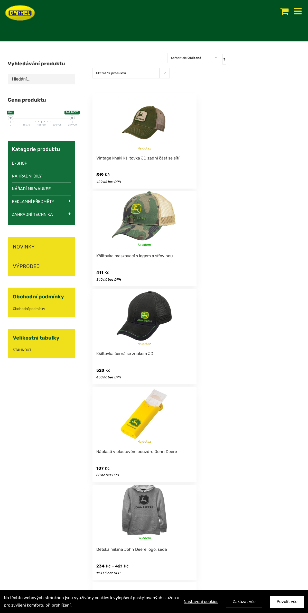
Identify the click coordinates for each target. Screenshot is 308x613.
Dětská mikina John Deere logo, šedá (131, 549)
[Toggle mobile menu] (298, 10)
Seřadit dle (186, 58)
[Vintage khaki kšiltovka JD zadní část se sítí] (144, 121)
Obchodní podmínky (29, 309)
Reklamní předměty (33, 201)
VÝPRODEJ (26, 266)
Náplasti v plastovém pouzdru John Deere (136, 451)
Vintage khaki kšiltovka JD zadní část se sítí (137, 158)
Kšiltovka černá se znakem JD (124, 353)
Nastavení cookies (201, 601)
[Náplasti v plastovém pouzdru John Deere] (144, 415)
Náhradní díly (27, 176)
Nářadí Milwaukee (31, 188)
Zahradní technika (32, 214)
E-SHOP (19, 163)
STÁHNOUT (22, 350)
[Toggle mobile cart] (284, 10)
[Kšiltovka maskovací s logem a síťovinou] (144, 219)
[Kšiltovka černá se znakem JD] (144, 317)
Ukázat (111, 73)
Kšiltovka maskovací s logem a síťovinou (134, 255)
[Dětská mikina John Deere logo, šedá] (144, 513)
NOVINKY (24, 247)
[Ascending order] (224, 59)
